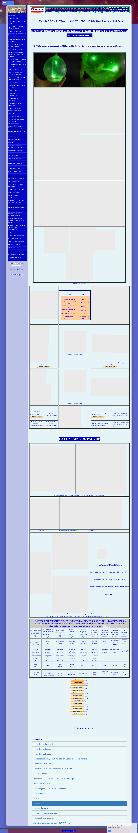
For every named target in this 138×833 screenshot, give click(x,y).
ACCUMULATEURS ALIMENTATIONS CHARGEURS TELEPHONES (16, 39)
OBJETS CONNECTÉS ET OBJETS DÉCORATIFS (15, 167)
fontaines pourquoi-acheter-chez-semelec (50, 788)
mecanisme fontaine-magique (45, 813)
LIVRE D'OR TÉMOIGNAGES (16, 235)
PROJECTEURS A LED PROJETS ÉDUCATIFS (16, 185)
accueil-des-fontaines (42, 783)
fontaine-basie (39, 793)
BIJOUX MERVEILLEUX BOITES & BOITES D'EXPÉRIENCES (17, 60)
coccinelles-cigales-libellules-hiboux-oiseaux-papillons (55, 778)
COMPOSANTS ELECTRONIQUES (13, 94)
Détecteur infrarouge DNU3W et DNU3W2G (51, 823)
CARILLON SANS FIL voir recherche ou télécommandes (15, 73)
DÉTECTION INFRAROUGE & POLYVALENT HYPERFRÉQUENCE (16, 121)
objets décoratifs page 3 (42, 754)
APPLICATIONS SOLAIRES (15, 49)
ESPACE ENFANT (13, 136)
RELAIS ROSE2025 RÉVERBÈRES (13, 196)
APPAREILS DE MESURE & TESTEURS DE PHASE (15, 45)
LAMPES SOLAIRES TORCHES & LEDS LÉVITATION (17, 154)
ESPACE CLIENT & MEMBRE (16, 254)
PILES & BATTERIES (13, 181)
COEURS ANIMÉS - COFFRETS (16, 82)
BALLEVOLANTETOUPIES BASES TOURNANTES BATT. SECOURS (16, 54)
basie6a (36, 798)
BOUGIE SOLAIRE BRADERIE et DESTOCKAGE (17, 65)
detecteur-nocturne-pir (42, 764)
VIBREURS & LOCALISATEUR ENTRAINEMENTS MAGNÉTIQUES (16, 227)
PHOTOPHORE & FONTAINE (16, 178)
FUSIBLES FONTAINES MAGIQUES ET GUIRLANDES (16, 146)
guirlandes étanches (41, 773)
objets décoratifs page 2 (42, 749)
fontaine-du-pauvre (41, 808)
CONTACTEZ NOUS (13, 18)
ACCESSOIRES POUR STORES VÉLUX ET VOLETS (16, 27)
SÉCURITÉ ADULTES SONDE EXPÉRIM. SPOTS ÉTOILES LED (17, 208)
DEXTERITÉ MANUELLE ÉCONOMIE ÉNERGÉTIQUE (15, 127)
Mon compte (8, 3)
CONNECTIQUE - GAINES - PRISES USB (15, 104)
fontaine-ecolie (39, 803)
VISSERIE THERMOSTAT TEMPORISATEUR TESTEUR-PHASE (16, 220)
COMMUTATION (12, 90)
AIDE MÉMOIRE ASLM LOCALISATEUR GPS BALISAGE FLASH (17, 33)
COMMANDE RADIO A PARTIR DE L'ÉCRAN (16, 86)
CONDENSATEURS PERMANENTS (13, 99)
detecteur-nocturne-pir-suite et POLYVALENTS (52, 769)
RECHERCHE (11, 15)
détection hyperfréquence (43, 818)
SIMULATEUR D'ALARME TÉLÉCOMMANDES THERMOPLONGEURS (15, 213)
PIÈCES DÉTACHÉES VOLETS (16, 175)
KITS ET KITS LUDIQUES (15, 151)
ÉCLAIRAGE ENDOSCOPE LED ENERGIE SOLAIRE (16, 132)
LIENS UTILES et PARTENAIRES (17, 241)
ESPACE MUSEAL (13, 251)
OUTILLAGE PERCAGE (14, 172)
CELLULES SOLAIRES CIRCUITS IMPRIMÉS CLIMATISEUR (17, 78)
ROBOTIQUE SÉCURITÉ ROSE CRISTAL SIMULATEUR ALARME (16, 202)
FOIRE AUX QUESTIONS (15, 238)
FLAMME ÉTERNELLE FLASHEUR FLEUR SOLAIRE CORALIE (16, 141)
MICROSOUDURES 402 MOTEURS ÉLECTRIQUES (15, 163)
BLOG (10, 232)
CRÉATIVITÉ (11, 113)
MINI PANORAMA (13, 248)
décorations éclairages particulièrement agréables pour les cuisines (60, 759)
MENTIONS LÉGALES (14, 244)
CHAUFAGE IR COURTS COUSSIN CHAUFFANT (14, 109)
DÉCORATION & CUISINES (15, 116)
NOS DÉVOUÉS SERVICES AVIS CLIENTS (16, 22)
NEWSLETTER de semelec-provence (15, 258)
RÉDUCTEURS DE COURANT (16, 192)
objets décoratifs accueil (43, 744)
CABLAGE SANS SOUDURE (15, 69)
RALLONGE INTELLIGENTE (16, 189)
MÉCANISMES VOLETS (14, 159)
